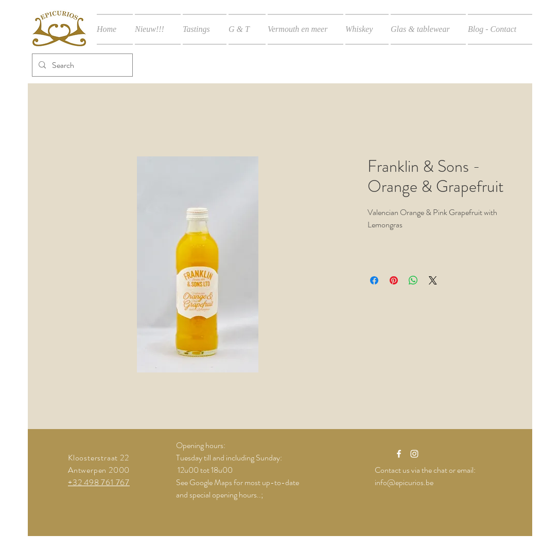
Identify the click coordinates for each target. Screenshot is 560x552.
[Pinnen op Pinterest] (394, 280)
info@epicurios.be (404, 482)
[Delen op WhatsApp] (413, 280)
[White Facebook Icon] (399, 454)
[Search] (81, 65)
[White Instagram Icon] (414, 454)
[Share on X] (433, 280)
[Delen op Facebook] (374, 280)
